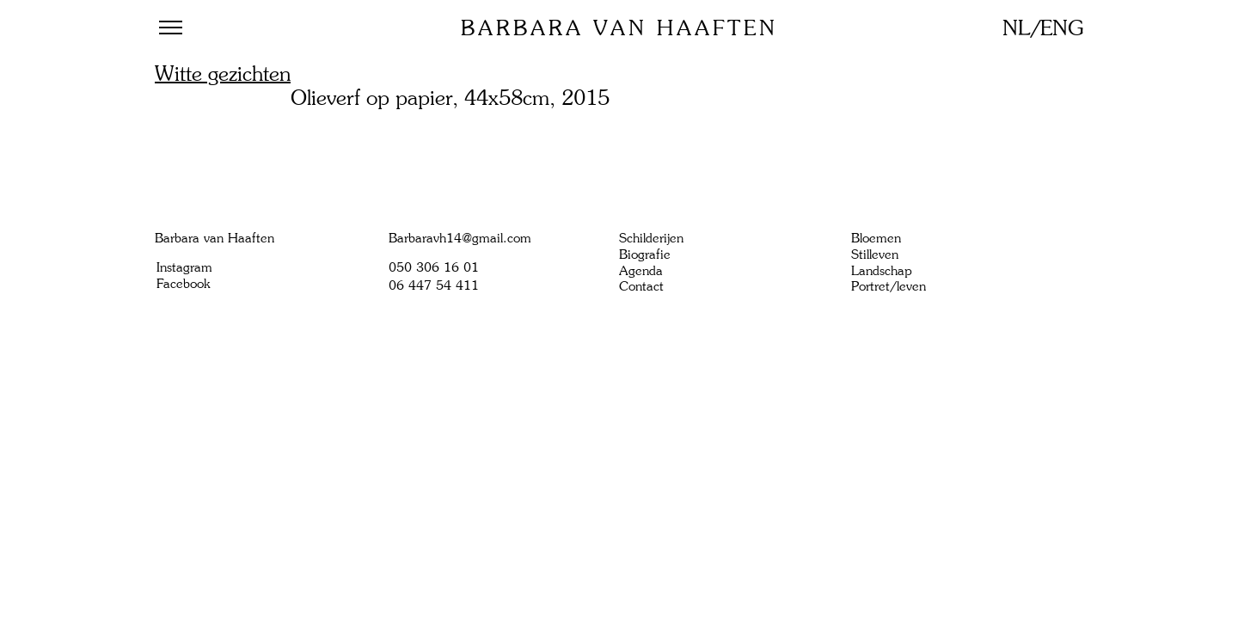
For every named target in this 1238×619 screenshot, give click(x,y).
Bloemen (876, 238)
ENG (1061, 28)
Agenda (641, 271)
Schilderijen (651, 238)
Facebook (183, 283)
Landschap (881, 271)
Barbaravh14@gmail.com (460, 238)
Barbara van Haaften (619, 28)
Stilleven (874, 254)
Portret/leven (888, 286)
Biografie (645, 254)
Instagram (184, 267)
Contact (641, 286)
